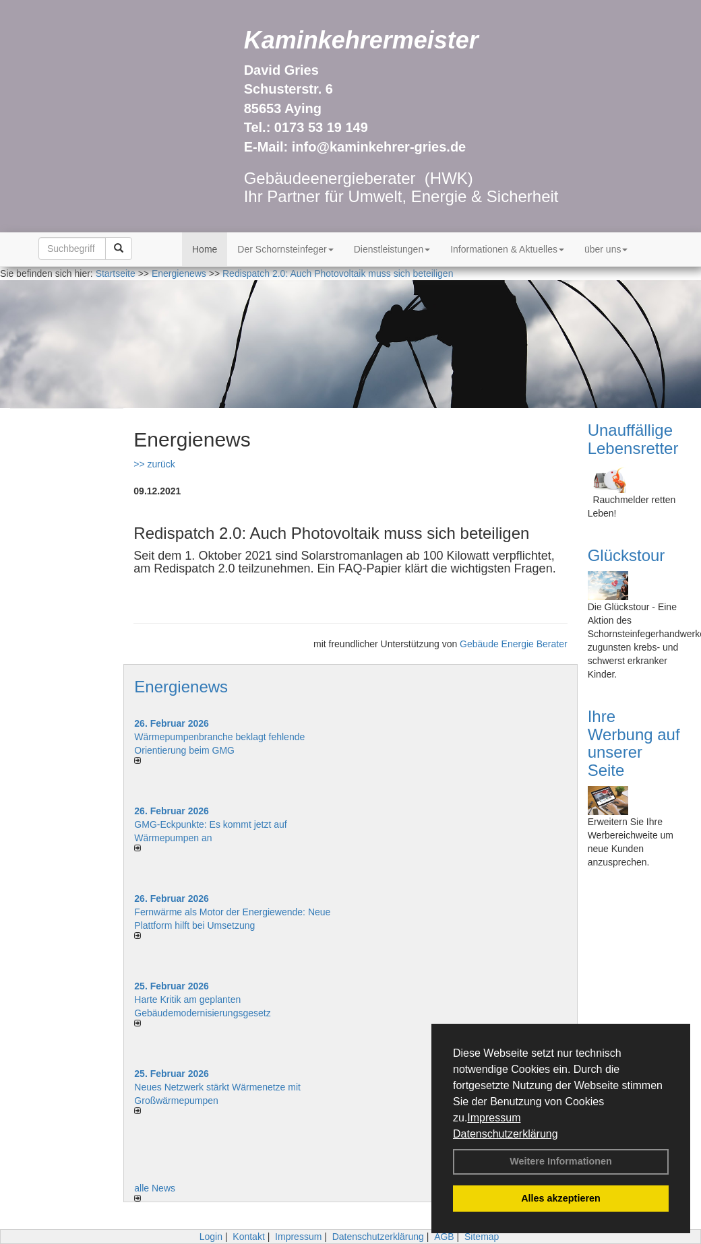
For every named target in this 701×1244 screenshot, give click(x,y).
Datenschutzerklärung (505, 1134)
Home (204, 249)
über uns (606, 249)
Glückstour (626, 555)
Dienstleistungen (392, 249)
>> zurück (154, 464)
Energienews (181, 687)
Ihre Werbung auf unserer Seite (634, 743)
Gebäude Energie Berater (514, 644)
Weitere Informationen (561, 1161)
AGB (444, 1236)
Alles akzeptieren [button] (561, 1198)
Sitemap (481, 1236)
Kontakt (248, 1236)
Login (211, 1236)
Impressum (493, 1117)
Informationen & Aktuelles (507, 249)
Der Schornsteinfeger (285, 249)
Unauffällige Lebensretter (633, 439)
